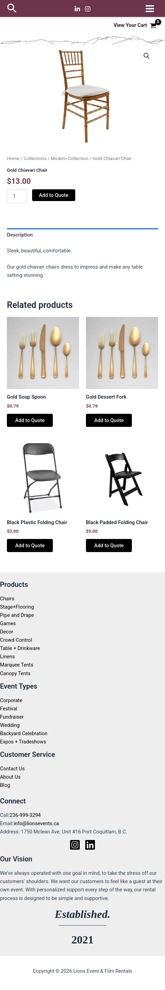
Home (13, 158)
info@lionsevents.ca (36, 823)
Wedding (10, 725)
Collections (35, 158)
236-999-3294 (25, 815)
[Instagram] (88, 9)
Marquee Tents (16, 665)
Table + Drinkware (20, 648)
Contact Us (12, 769)
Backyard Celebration (23, 733)
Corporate (11, 700)
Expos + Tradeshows (23, 742)
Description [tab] (20, 235)
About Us (10, 777)
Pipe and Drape (17, 615)
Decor (6, 632)
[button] (12, 9)
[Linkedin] (77, 9)
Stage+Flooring (17, 607)
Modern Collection (69, 158)
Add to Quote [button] (30, 420)
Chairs (7, 599)
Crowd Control (16, 640)
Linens (7, 656)
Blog (5, 785)
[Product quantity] (17, 196)
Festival (8, 709)
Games (8, 623)
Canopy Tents (15, 673)
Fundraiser (12, 717)
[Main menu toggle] (150, 8)
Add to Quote (53, 195)
